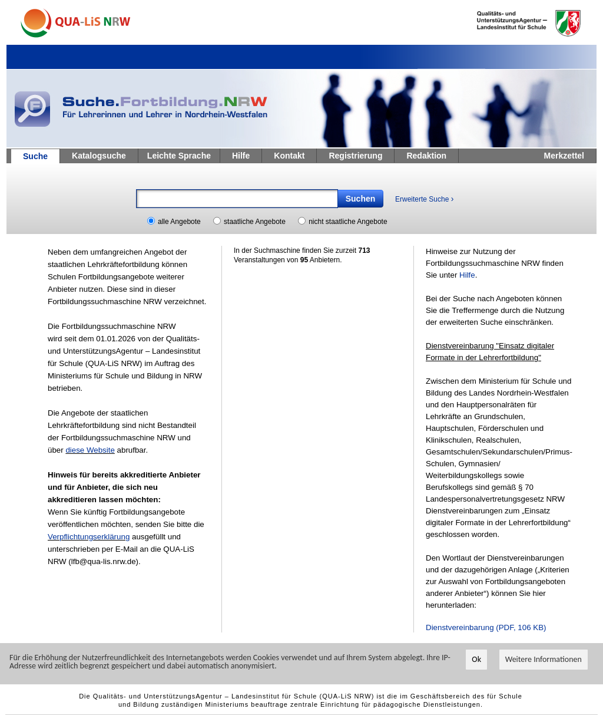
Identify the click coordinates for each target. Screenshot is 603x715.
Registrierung (355, 155)
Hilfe (241, 155)
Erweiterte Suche (424, 198)
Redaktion (426, 155)
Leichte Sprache (179, 155)
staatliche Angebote (255, 222)
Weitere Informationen (543, 659)
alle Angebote (179, 222)
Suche (35, 156)
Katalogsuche (99, 155)
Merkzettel (564, 155)
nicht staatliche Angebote (348, 222)
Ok (476, 659)
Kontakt (289, 155)
